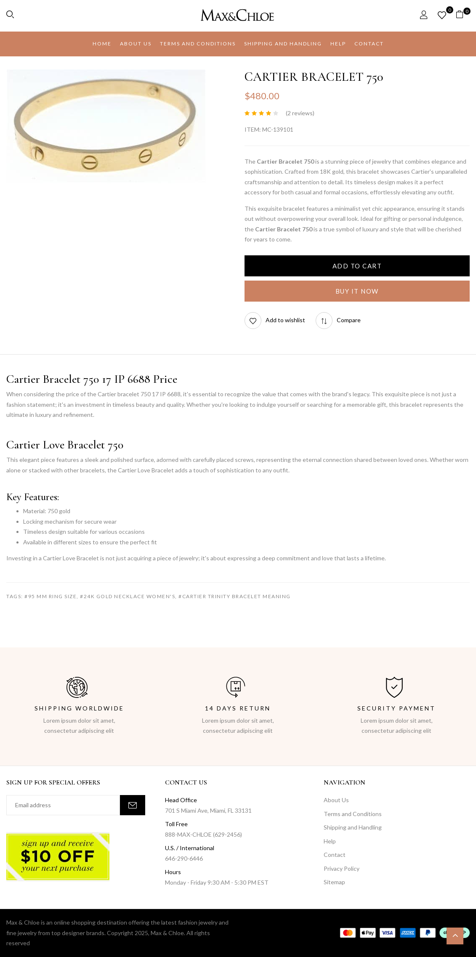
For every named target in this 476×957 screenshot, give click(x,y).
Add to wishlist (285, 319)
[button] (463, 16)
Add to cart (357, 266)
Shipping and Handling (353, 827)
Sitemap (334, 881)
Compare (349, 319)
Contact (335, 854)
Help (330, 841)
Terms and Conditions (353, 813)
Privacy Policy (341, 868)
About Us (336, 799)
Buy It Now (357, 291)
